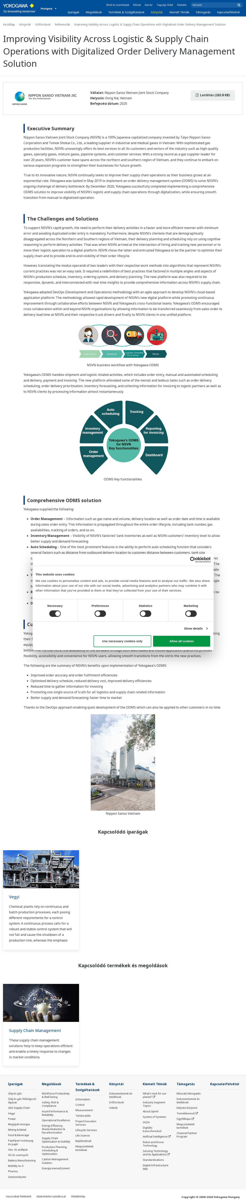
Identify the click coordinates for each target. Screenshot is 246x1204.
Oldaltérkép (78, 1196)
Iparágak (73, 12)
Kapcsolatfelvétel (228, 12)
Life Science (82, 1135)
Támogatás (203, 12)
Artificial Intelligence (155, 1136)
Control (79, 1105)
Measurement (84, 1110)
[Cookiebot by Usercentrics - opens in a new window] (193, 560)
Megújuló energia (19, 1124)
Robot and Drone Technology (153, 1143)
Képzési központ (187, 1108)
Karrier (149, 5)
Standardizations (153, 1160)
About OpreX (151, 1111)
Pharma (13, 1171)
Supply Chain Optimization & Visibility (56, 1139)
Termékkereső (186, 1113)
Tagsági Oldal (165, 5)
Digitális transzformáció (152, 1129)
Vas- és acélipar (18, 1149)
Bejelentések (83, 1141)
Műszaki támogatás (189, 1093)
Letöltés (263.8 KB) (213, 95)
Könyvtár (157, 12)
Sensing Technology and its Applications (155, 1152)
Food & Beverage (18, 1135)
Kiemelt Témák (179, 12)
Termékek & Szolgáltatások (126, 12)
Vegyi (14, 896)
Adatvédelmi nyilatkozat (51, 1196)
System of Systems (154, 1117)
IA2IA (146, 1122)
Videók (113, 1108)
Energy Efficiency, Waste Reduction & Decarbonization (53, 1129)
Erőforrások (42, 24)
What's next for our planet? (154, 1095)
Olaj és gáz (15, 1093)
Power (12, 1119)
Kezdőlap (9, 24)
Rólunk (137, 5)
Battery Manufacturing (22, 1160)
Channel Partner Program (187, 1134)
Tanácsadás (83, 1115)
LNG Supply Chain (19, 1108)
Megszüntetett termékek (84, 1148)
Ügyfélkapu (184, 1119)
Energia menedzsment (56, 1168)
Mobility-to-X (16, 1166)
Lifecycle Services (86, 1130)
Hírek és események (117, 5)
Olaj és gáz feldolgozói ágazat (22, 1100)
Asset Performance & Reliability (55, 1113)
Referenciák (62, 24)
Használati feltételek (18, 1196)
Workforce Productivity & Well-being (56, 1095)
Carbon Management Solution (55, 1160)
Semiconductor (17, 1177)
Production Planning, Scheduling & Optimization (54, 1150)
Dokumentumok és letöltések (120, 1095)
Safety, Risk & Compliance (50, 1104)
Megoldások (94, 12)
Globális (182, 5)
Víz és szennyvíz (18, 1155)
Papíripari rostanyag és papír (20, 1142)
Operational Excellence (56, 1120)
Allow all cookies (182, 641)
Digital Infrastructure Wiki (155, 1166)
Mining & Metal (17, 1129)
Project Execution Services (85, 1122)
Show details (193, 628)
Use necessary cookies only (122, 641)
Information (82, 1099)
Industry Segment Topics (154, 1104)
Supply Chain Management (35, 1030)
